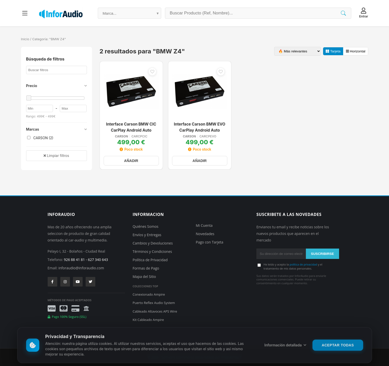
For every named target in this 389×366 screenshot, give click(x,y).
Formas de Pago (146, 268)
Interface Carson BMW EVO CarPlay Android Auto (199, 127)
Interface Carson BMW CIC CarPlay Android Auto (131, 127)
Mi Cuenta (204, 225)
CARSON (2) (40, 138)
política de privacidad (303, 264)
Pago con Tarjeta (210, 242)
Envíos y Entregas (147, 234)
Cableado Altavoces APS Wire (155, 311)
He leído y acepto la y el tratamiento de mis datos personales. (293, 266)
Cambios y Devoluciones (153, 243)
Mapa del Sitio (144, 276)
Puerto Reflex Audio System (154, 302)
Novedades (205, 233)
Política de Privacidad (150, 259)
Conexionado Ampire (149, 294)
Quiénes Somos (145, 226)
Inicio (25, 39)
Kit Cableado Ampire (148, 319)
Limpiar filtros (56, 156)
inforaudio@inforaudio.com (81, 268)
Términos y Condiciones (152, 251)
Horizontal (355, 51)
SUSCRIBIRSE (322, 254)
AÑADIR (131, 161)
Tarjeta (333, 51)
